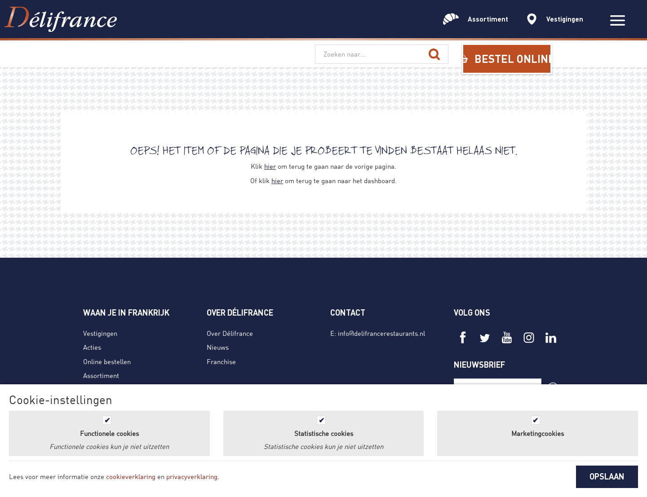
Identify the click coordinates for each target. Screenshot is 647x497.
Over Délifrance (230, 333)
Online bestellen (107, 361)
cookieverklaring (130, 476)
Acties (92, 347)
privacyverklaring (191, 476)
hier (270, 166)
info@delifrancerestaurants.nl (381, 333)
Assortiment (101, 375)
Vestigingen (100, 333)
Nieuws (218, 347)
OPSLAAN (607, 476)
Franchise (221, 361)
